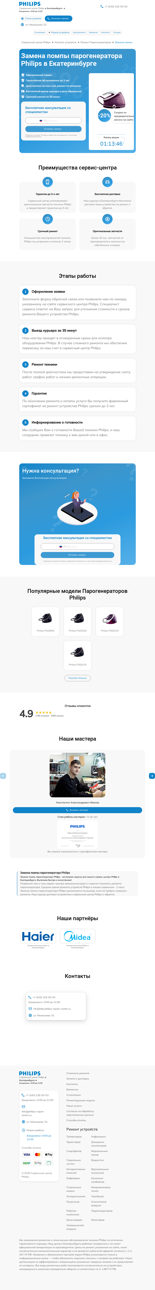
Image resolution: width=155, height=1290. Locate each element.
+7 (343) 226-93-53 (115, 6)
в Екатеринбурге (55, 8)
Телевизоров (74, 1136)
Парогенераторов (101, 1210)
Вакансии (93, 32)
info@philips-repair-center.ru (33, 1111)
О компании (40, 32)
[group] (38, 939)
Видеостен (97, 1160)
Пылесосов (72, 1201)
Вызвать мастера (77, 810)
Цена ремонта (79, 32)
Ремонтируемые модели (80, 1100)
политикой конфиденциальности (99, 561)
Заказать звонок (58, 18)
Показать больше (77, 678)
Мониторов (97, 1219)
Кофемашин (98, 1136)
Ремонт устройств (60, 32)
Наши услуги (74, 1105)
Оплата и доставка (77, 1078)
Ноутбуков (97, 1196)
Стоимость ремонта (77, 1073)
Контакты (105, 32)
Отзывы (117, 32)
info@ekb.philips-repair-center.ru (49, 1009)
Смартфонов (73, 1151)
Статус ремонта (31, 18)
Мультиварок (74, 1219)
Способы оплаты (76, 1120)
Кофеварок (73, 1178)
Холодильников (75, 1196)
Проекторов (73, 1141)
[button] (152, 776)
